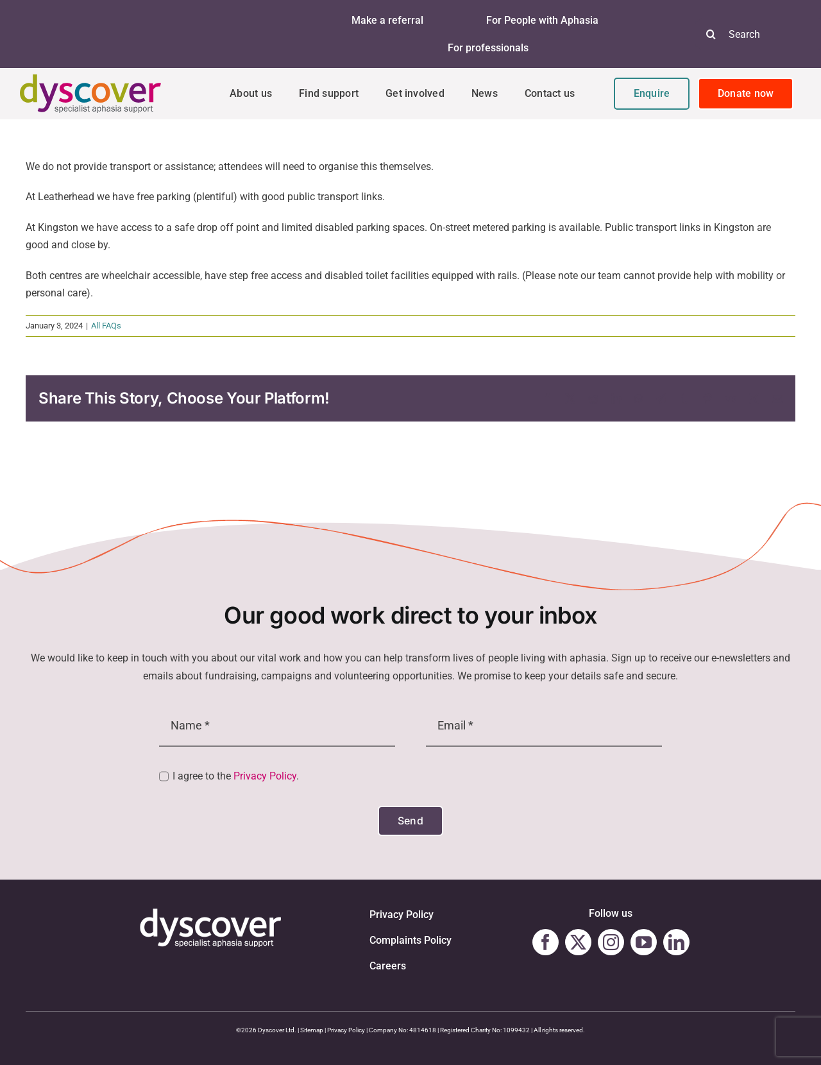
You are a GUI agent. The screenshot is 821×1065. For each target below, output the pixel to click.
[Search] (711, 34)
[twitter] (578, 942)
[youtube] (644, 942)
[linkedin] (676, 942)
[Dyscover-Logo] (90, 79)
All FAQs (106, 325)
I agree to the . (236, 776)
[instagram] (611, 942)
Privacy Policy (264, 776)
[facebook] (545, 942)
